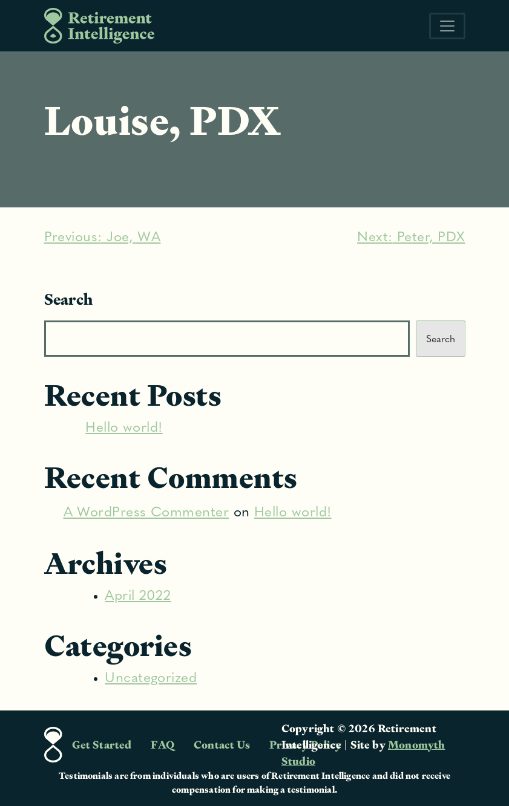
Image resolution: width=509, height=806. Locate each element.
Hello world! (124, 428)
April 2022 (138, 596)
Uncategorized (151, 679)
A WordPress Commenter (146, 513)
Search (68, 299)
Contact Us (222, 745)
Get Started (102, 745)
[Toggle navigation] (447, 26)
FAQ (162, 745)
